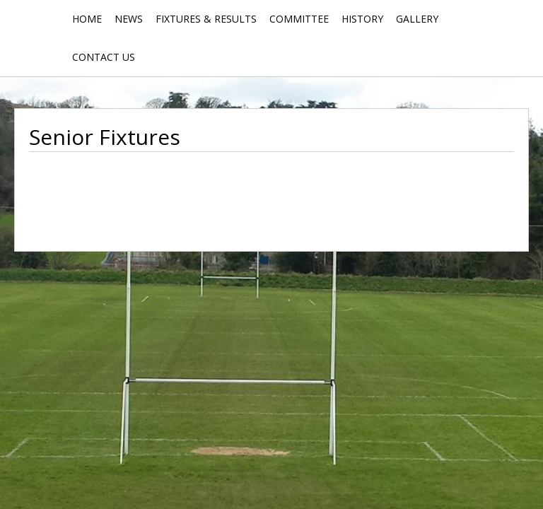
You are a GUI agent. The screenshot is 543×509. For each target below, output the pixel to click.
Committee (299, 18)
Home (87, 18)
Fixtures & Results (206, 18)
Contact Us (103, 57)
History (362, 18)
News (129, 18)
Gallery (417, 18)
